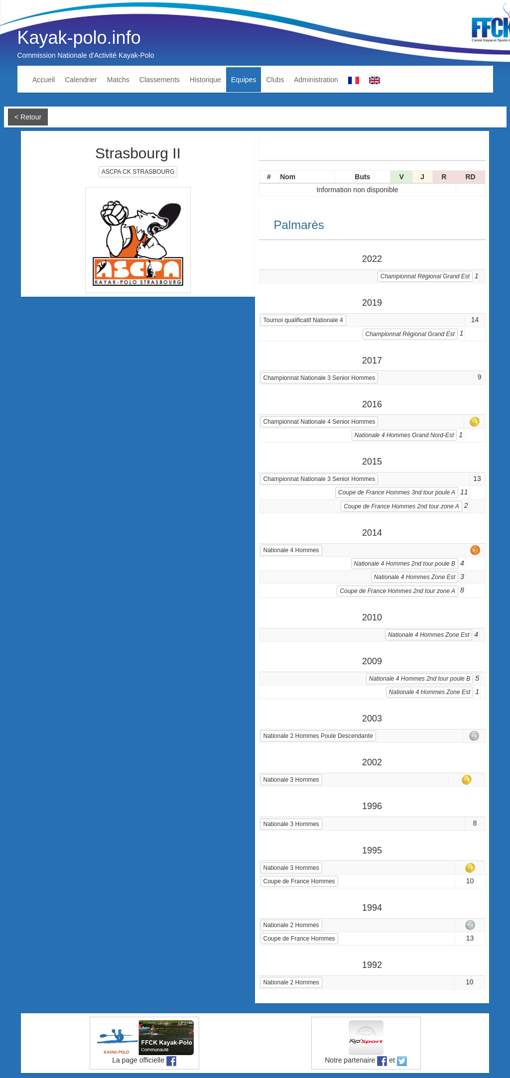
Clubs (275, 80)
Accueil (43, 80)
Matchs (118, 80)
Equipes (243, 80)
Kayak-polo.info (79, 37)
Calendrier (81, 80)
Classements (159, 80)
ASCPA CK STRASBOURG (138, 171)
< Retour (27, 117)
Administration (316, 80)
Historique (205, 80)
